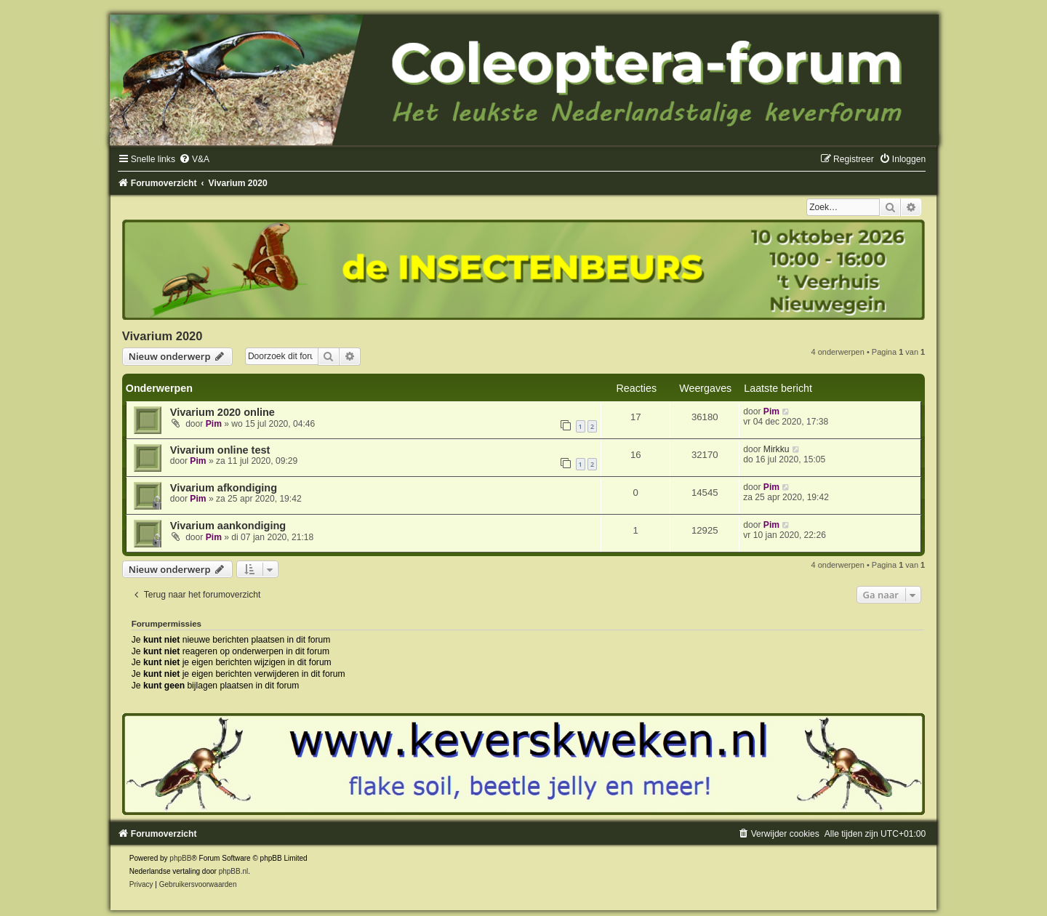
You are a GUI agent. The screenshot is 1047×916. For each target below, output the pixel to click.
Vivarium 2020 (162, 335)
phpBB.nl (234, 871)
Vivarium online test (220, 450)
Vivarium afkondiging (223, 488)
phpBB (180, 858)
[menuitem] (194, 159)
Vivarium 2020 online (222, 412)
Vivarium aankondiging (228, 525)
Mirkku (776, 449)
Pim (214, 424)
